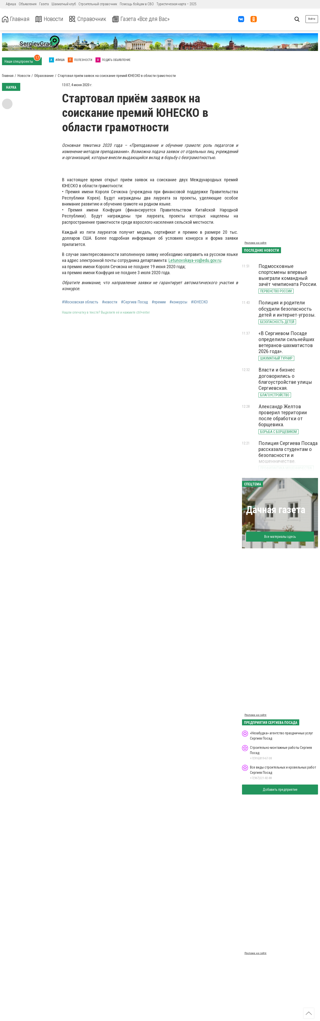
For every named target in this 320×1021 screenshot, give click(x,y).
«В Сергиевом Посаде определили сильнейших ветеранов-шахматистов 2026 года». (286, 342)
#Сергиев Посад (134, 302)
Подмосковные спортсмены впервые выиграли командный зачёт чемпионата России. (287, 275)
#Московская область (80, 302)
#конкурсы (178, 302)
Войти (311, 18)
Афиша (11, 4)
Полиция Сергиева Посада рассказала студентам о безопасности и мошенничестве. (288, 452)
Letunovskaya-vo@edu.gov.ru (194, 260)
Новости (50, 19)
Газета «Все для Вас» (142, 19)
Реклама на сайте (255, 242)
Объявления (27, 4)
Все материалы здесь (280, 537)
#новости (109, 302)
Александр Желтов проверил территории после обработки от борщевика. (282, 415)
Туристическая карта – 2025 (176, 4)
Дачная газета (275, 510)
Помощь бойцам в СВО (137, 4)
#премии (159, 302)
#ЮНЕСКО (199, 302)
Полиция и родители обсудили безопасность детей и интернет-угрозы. (287, 309)
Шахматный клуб (64, 4)
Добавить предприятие (280, 790)
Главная (16, 19)
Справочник (88, 19)
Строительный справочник (97, 4)
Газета (44, 4)
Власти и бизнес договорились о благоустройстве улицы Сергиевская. (285, 379)
